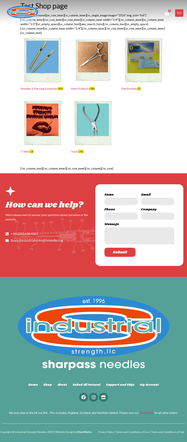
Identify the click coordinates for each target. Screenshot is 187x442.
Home (33, 385)
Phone (109, 210)
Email (145, 195)
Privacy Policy (106, 431)
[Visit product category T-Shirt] (42, 127)
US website (146, 413)
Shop (47, 385)
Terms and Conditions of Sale (167, 431)
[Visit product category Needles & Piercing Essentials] (42, 65)
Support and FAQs (120, 385)
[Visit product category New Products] (93, 65)
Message (111, 224)
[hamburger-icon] (179, 13)
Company (149, 210)
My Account (149, 385)
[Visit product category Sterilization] (143, 65)
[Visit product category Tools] (93, 127)
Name (109, 195)
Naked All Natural (86, 385)
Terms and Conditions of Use (132, 431)
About (62, 385)
